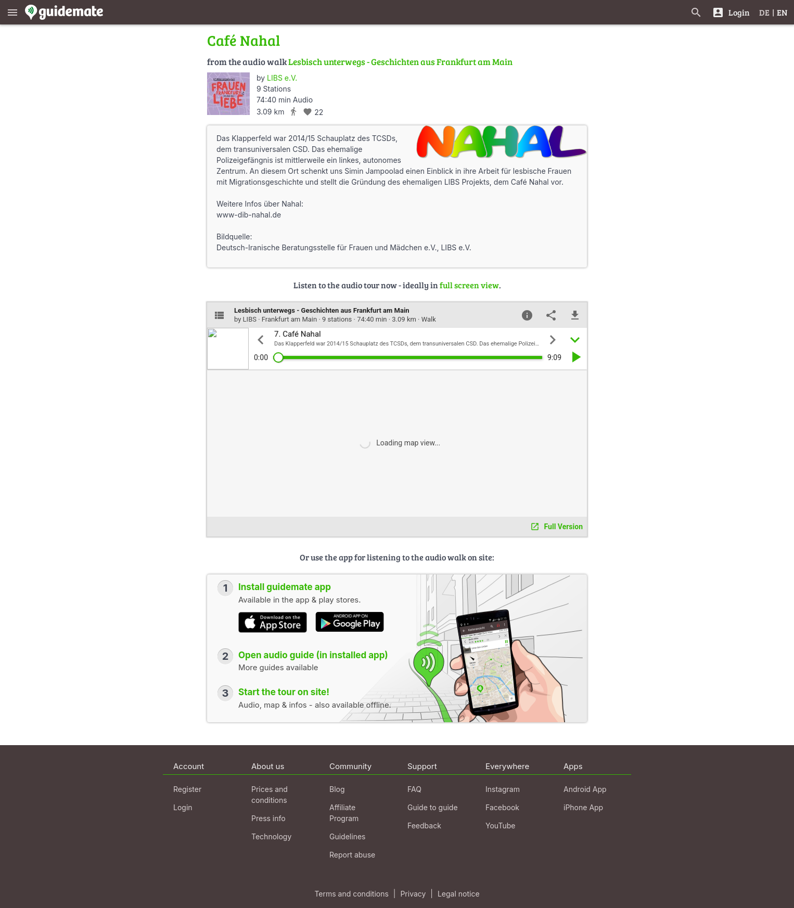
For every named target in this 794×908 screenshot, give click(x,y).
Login (183, 807)
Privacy (413, 893)
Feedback (424, 825)
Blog (337, 789)
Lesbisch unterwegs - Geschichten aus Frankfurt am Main (400, 62)
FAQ (414, 789)
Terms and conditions (351, 893)
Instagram (502, 789)
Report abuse (352, 854)
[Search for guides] (696, 12)
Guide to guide (432, 807)
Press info (268, 818)
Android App (585, 789)
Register (187, 789)
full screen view (469, 284)
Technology (271, 836)
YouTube (500, 825)
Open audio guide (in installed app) (313, 655)
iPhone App (583, 807)
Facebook (502, 807)
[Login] (731, 12)
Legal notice (459, 893)
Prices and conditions (269, 794)
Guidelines (347, 836)
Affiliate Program (343, 813)
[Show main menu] (12, 12)
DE (764, 12)
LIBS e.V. (282, 77)
